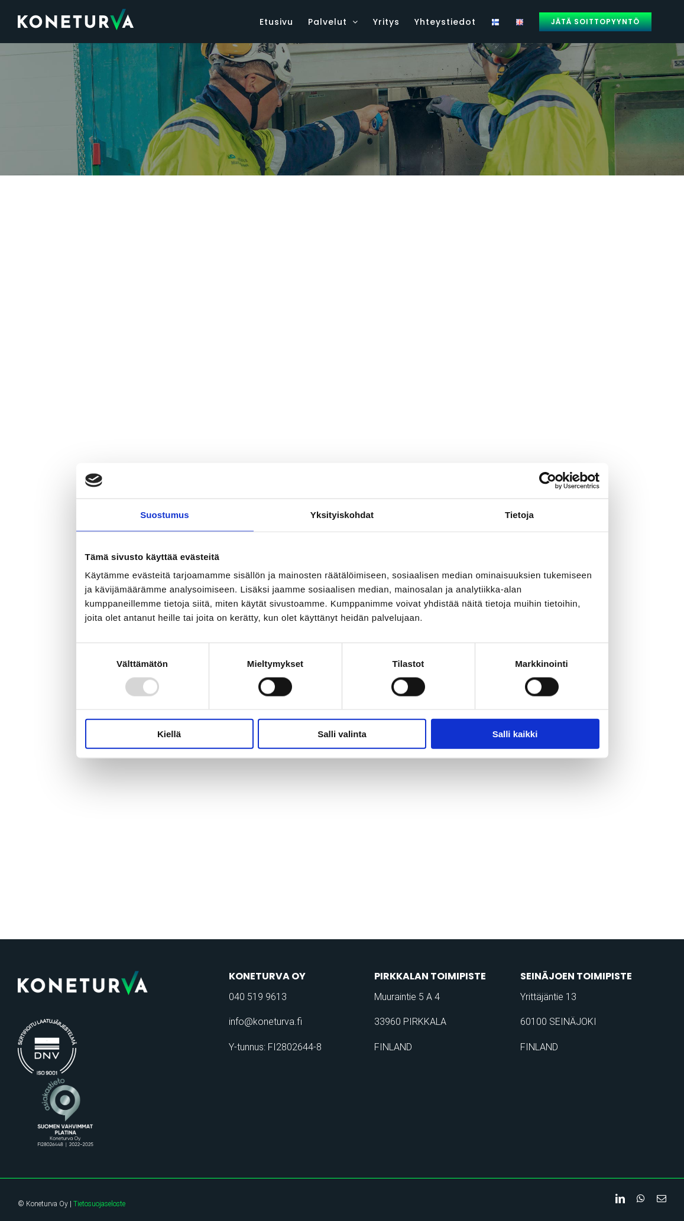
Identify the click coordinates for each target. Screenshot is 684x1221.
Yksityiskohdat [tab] (342, 514)
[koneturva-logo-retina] (91, 974)
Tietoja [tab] (519, 514)
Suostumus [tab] (164, 514)
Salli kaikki (515, 734)
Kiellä (169, 734)
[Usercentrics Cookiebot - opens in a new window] (547, 480)
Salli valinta (342, 734)
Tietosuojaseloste (99, 1204)
